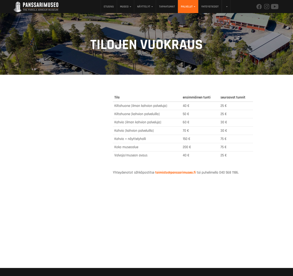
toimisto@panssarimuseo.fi (175, 172)
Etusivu (109, 6)
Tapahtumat (167, 6)
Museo (125, 6)
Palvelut (188, 6)
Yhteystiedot (210, 6)
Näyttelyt (145, 6)
